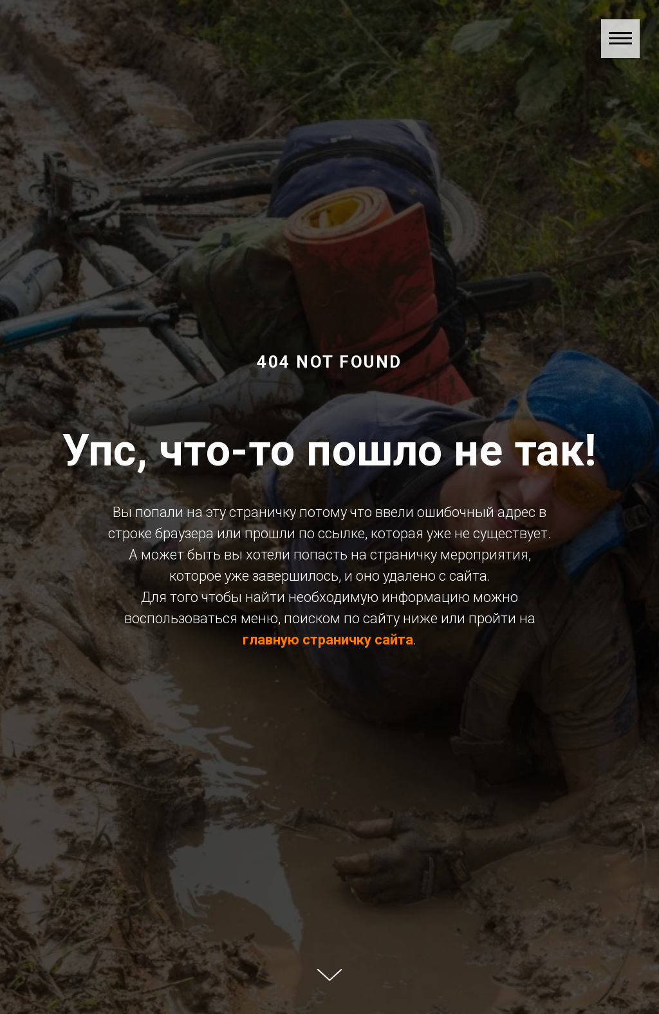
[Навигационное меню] (620, 38)
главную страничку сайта (328, 640)
